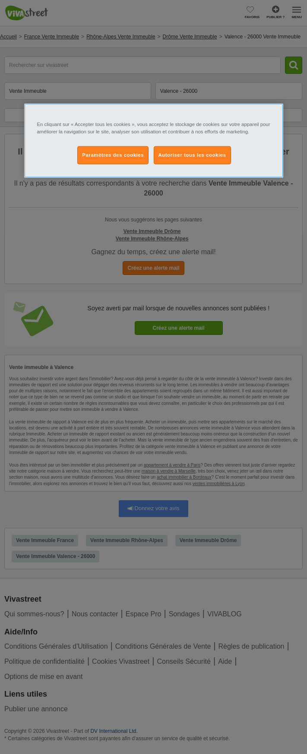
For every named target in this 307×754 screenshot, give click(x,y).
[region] (153, 141)
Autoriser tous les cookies (192, 155)
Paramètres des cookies (113, 155)
